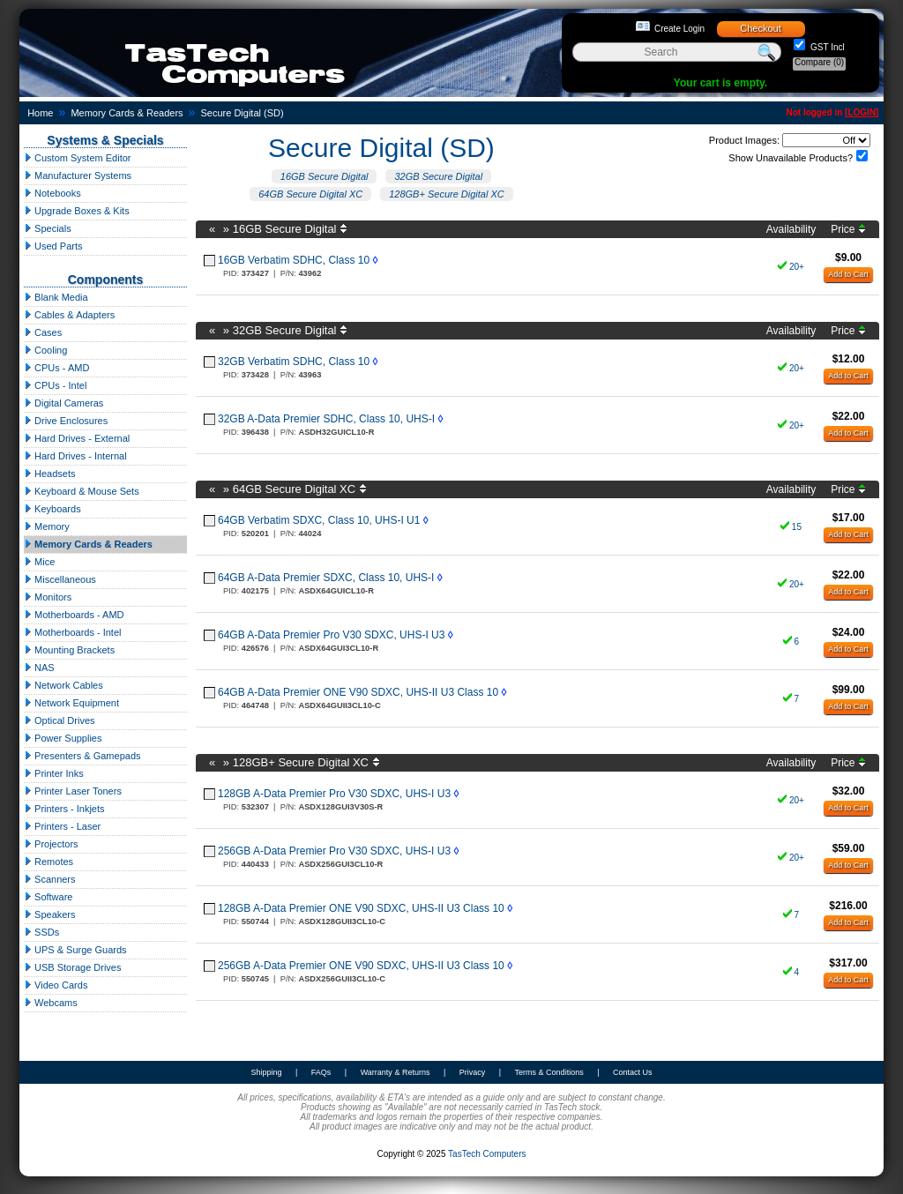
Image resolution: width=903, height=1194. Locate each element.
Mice (39, 561)
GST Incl (826, 47)
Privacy (472, 1072)
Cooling (45, 350)
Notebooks (52, 193)
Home (40, 113)
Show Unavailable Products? (790, 158)
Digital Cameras (63, 403)
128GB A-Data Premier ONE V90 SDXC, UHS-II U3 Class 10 (361, 908)
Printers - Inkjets (64, 808)
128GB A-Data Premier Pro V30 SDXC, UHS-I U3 (334, 793)
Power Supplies (63, 738)
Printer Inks (54, 773)
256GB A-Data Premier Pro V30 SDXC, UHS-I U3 (334, 851)
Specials (47, 228)
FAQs (321, 1072)
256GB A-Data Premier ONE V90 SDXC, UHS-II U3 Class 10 (361, 965)
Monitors (47, 597)
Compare (819, 62)
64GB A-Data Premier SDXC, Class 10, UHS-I (326, 577)
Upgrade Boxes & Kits (77, 210)
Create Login (679, 29)
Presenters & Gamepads (82, 755)
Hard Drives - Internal (75, 456)
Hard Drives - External (77, 438)
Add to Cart (848, 274)
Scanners (50, 879)
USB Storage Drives (72, 967)
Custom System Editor (77, 158)
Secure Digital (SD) (241, 113)
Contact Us (633, 1072)
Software (48, 897)
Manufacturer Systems (77, 175)
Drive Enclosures (66, 420)
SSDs (41, 932)
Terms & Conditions (549, 1072)
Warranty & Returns (395, 1072)
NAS (39, 667)
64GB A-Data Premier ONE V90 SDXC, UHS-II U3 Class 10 (358, 692)
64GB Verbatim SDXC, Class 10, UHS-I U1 (319, 520)
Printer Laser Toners (73, 791)
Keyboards (52, 509)
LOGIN (861, 112)
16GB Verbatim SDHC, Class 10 (293, 260)
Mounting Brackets (69, 650)
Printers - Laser (62, 826)
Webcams (51, 1002)
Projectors (51, 844)
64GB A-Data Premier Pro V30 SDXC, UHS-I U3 (331, 635)
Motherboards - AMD (74, 614)
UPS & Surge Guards (75, 949)
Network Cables (63, 685)
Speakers (50, 914)
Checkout (760, 28)
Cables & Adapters (69, 315)
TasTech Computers (487, 1154)
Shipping (265, 1072)
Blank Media (56, 297)
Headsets (50, 473)
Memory (47, 526)
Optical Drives (59, 720)
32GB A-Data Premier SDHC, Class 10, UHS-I (326, 419)
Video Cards (55, 985)
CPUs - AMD (56, 367)
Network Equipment (71, 703)
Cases (43, 332)
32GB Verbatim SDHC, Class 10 (293, 361)
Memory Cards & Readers (127, 113)
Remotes (48, 861)
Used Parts (53, 246)
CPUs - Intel (55, 385)
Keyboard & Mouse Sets (81, 491)
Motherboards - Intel (73, 632)
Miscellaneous (60, 579)
